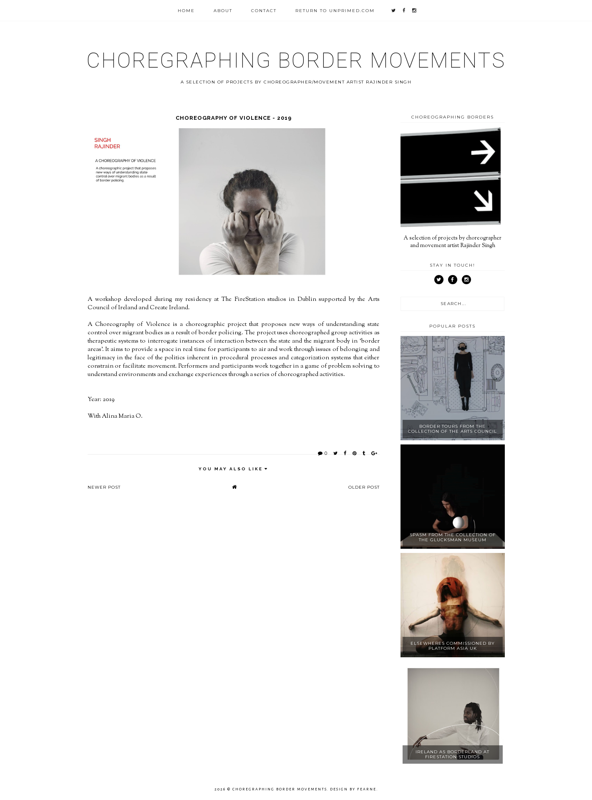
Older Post (364, 487)
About (223, 10)
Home (186, 10)
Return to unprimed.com (335, 10)
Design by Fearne (353, 789)
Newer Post (104, 487)
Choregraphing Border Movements (296, 60)
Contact (264, 10)
